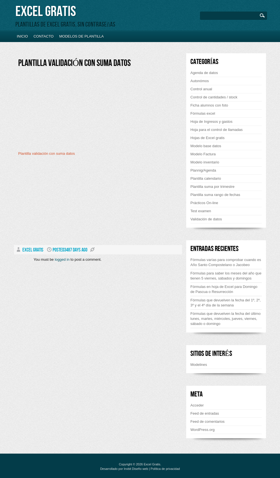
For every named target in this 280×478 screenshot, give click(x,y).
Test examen (200, 211)
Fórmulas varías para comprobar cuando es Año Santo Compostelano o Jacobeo (225, 262)
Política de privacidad (165, 468)
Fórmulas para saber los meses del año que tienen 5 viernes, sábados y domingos (226, 275)
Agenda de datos (204, 73)
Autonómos (199, 81)
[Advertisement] (65, 111)
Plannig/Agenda (203, 170)
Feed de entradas (204, 413)
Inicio (22, 36)
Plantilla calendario (205, 178)
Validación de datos (206, 219)
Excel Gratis (45, 11)
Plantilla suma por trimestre (212, 186)
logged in (62, 259)
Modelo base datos (205, 146)
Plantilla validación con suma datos (74, 63)
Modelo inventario (204, 162)
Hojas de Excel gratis (207, 138)
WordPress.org (202, 430)
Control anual (201, 89)
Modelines (198, 364)
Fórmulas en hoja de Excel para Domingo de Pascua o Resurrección (223, 289)
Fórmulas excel (202, 113)
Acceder (197, 405)
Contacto (44, 36)
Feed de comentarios (207, 421)
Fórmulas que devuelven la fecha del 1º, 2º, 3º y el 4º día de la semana (225, 302)
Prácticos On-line (204, 203)
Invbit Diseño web (136, 468)
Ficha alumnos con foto (209, 105)
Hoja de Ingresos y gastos (211, 121)
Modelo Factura (203, 154)
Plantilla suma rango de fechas (215, 195)
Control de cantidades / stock (213, 97)
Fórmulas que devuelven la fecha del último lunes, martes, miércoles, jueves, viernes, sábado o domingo (225, 318)
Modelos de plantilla (81, 36)
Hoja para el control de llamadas (216, 130)
